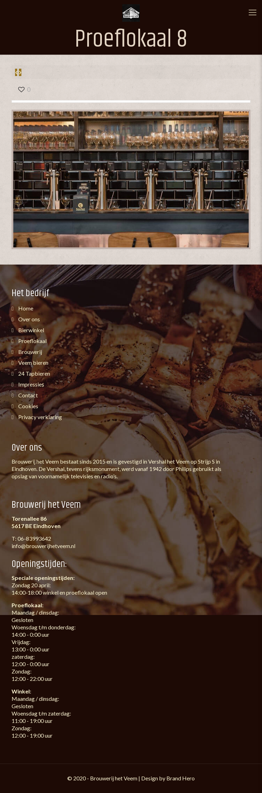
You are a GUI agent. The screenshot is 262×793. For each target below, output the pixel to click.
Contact (27, 395)
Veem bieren (32, 362)
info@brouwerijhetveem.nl (43, 545)
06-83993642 (34, 538)
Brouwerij (29, 351)
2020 (79, 778)
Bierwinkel (30, 330)
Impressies (30, 384)
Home (25, 308)
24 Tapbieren (33, 373)
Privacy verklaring (39, 416)
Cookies (27, 406)
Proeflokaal (32, 340)
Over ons (28, 319)
